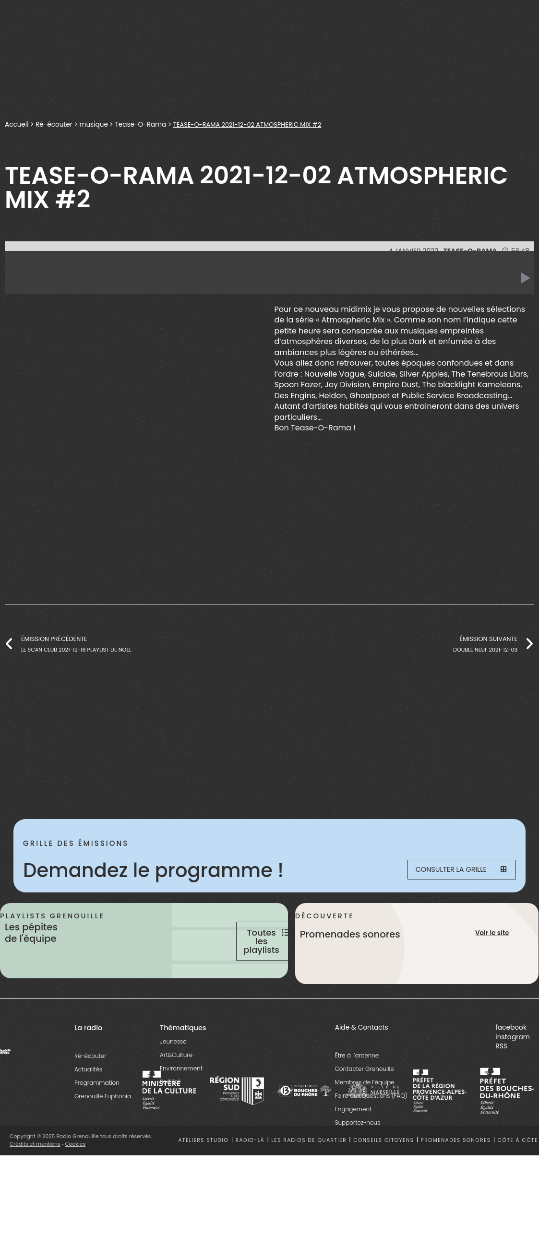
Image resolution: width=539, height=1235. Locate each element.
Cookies (75, 1172)
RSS (501, 1074)
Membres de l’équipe (365, 1110)
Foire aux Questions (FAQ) (371, 1123)
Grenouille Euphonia (102, 1124)
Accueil (16, 124)
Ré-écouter (54, 124)
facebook (511, 1055)
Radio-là (250, 1168)
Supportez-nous (358, 1150)
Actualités (88, 1097)
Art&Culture (176, 1083)
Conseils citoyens (383, 1168)
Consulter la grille (455, 870)
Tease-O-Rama (140, 124)
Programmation (97, 1110)
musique (93, 124)
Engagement (353, 1137)
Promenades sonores (456, 1168)
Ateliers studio (203, 1168)
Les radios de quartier (309, 1168)
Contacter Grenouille (364, 1096)
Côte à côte (518, 1168)
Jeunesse (173, 1069)
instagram (512, 1064)
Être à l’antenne (357, 1083)
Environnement (181, 1096)
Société (170, 1109)
